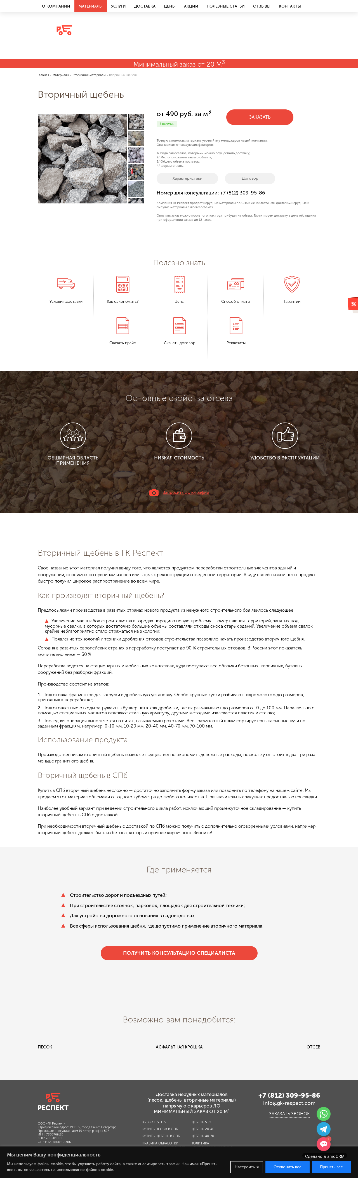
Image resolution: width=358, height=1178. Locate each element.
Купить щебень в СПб (161, 1136)
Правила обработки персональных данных (163, 1145)
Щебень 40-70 (202, 1136)
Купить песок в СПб (160, 1129)
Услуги (118, 6)
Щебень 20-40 (202, 1129)
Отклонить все (288, 1167)
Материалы (91, 6)
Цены (170, 6)
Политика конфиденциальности (212, 1145)
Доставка (145, 6)
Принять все (331, 1167)
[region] (179, 1162)
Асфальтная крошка (179, 1047)
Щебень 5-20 (201, 1122)
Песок (45, 1047)
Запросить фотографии (186, 492)
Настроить (245, 1167)
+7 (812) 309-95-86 (289, 23)
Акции (191, 6)
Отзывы (261, 6)
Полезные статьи (226, 6)
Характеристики (187, 178)
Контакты (290, 6)
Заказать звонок (289, 47)
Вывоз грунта (154, 1122)
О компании (56, 6)
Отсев (313, 1047)
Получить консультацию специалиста (179, 953)
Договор (250, 178)
